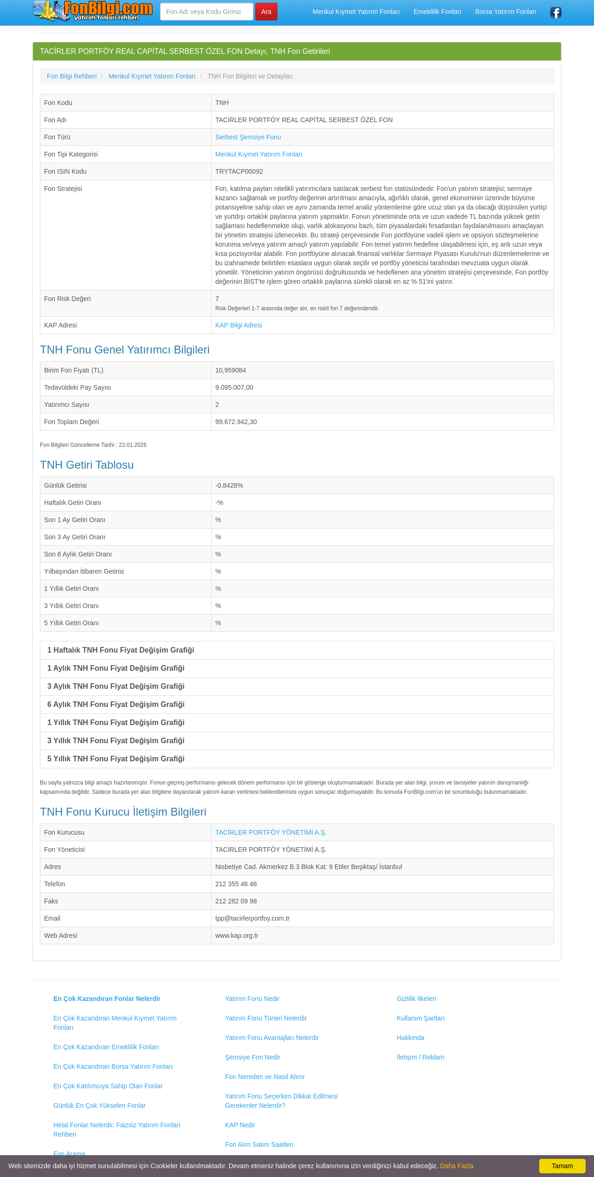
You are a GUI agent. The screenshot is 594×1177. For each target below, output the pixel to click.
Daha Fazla (456, 1166)
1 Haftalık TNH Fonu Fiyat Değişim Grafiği (120, 650)
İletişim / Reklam (421, 1057)
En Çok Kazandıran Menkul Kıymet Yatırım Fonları (115, 1022)
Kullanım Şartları (421, 1018)
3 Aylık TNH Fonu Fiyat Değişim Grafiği (116, 686)
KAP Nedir (240, 1125)
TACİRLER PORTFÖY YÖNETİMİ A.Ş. (271, 832)
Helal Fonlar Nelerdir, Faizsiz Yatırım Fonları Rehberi (117, 1129)
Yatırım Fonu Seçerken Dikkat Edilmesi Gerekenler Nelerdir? (281, 1100)
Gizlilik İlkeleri (416, 998)
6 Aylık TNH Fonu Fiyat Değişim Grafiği (116, 704)
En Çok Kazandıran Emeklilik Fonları (106, 1047)
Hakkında (410, 1037)
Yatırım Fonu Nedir (252, 998)
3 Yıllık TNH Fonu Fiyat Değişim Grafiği (116, 741)
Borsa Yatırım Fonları (505, 11)
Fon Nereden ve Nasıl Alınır (265, 1076)
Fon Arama (69, 1153)
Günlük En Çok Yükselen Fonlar (99, 1105)
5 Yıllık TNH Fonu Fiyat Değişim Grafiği (116, 759)
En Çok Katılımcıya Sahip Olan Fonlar (108, 1086)
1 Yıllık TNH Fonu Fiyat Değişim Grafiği (116, 722)
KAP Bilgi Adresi (238, 325)
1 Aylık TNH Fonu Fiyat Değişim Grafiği (116, 668)
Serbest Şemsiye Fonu (248, 137)
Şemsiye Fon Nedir (252, 1057)
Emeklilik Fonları (438, 11)
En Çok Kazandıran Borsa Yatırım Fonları (113, 1066)
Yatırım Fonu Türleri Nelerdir (266, 1018)
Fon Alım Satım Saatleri (259, 1144)
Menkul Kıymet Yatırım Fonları (356, 11)
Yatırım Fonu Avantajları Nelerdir (272, 1037)
